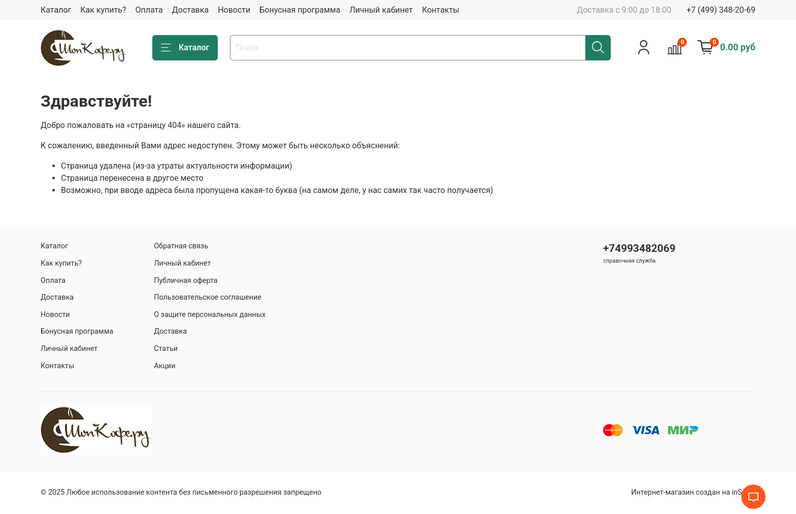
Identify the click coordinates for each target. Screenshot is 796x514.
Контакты (440, 10)
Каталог (56, 10)
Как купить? (103, 10)
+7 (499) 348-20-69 (720, 10)
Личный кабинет (381, 10)
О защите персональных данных (210, 314)
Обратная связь (181, 246)
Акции (164, 366)
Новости (234, 10)
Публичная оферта (186, 280)
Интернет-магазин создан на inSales (693, 492)
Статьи (166, 348)
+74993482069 (639, 248)
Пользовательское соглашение (207, 297)
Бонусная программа (299, 10)
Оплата (148, 10)
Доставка (190, 10)
